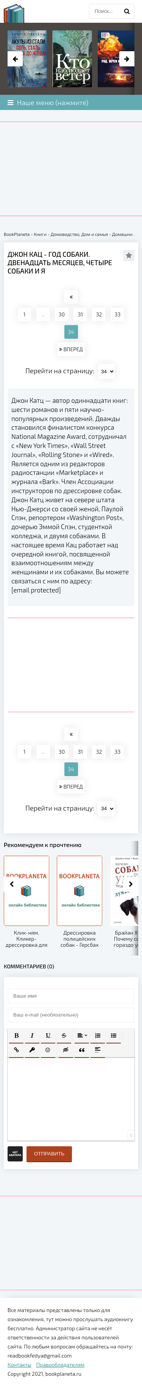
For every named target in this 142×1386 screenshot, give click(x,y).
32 (99, 314)
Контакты (19, 1364)
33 (118, 314)
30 (62, 314)
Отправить (49, 1154)
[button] (16, 1035)
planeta (21, 13)
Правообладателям (60, 1364)
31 (80, 314)
